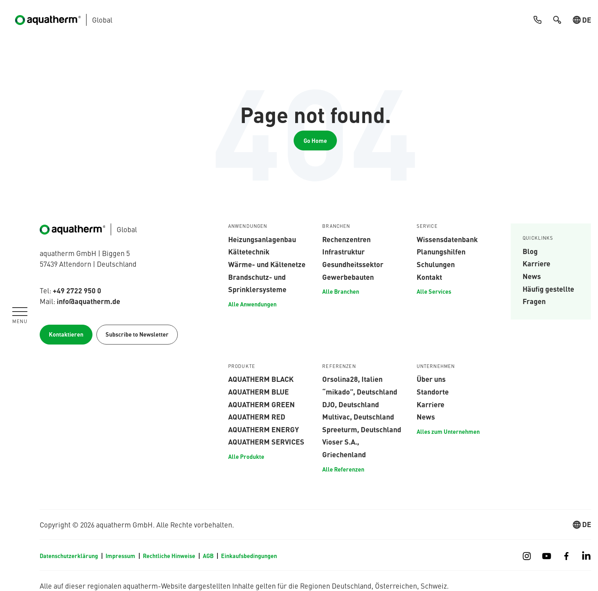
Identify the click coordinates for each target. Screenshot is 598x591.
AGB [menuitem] (208, 556)
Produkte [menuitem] (241, 366)
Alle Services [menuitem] (434, 291)
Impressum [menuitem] (120, 556)
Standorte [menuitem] (433, 391)
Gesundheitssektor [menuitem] (352, 264)
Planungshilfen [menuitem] (441, 251)
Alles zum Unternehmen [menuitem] (448, 431)
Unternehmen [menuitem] (436, 366)
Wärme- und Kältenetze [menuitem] (267, 264)
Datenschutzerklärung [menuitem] (69, 556)
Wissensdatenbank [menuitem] (447, 239)
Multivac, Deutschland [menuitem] (358, 416)
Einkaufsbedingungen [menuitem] (249, 556)
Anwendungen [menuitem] (247, 226)
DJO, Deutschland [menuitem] (350, 404)
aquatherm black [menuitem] (261, 378)
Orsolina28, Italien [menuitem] (352, 378)
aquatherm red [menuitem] (256, 416)
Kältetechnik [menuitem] (248, 251)
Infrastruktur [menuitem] (343, 251)
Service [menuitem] (427, 226)
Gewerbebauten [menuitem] (348, 276)
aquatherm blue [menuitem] (258, 391)
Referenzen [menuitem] (339, 366)
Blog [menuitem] (530, 251)
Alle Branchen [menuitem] (340, 291)
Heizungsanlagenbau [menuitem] (262, 239)
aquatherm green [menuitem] (261, 404)
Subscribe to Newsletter (137, 334)
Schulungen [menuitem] (436, 264)
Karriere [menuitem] (536, 263)
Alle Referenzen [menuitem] (343, 469)
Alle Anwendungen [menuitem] (252, 304)
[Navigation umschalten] (20, 315)
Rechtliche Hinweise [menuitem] (169, 556)
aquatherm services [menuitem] (266, 441)
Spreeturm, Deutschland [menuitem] (361, 429)
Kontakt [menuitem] (429, 276)
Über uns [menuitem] (431, 378)
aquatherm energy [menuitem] (263, 429)
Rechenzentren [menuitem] (346, 239)
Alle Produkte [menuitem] (246, 456)
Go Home (315, 140)
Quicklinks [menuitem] (538, 238)
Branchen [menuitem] (336, 226)
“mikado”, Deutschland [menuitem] (359, 391)
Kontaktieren (66, 334)
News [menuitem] (532, 276)
